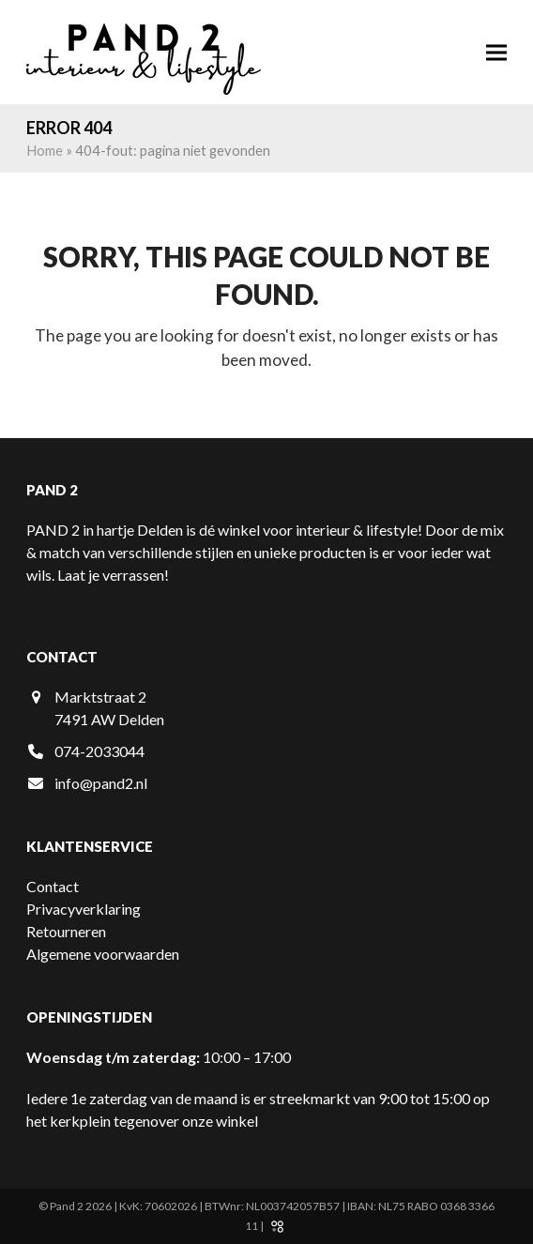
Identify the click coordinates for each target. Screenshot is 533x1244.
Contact (52, 886)
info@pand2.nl (100, 783)
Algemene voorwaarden (102, 954)
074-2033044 (99, 751)
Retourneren (66, 931)
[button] (496, 52)
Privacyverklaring (83, 909)
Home (44, 150)
